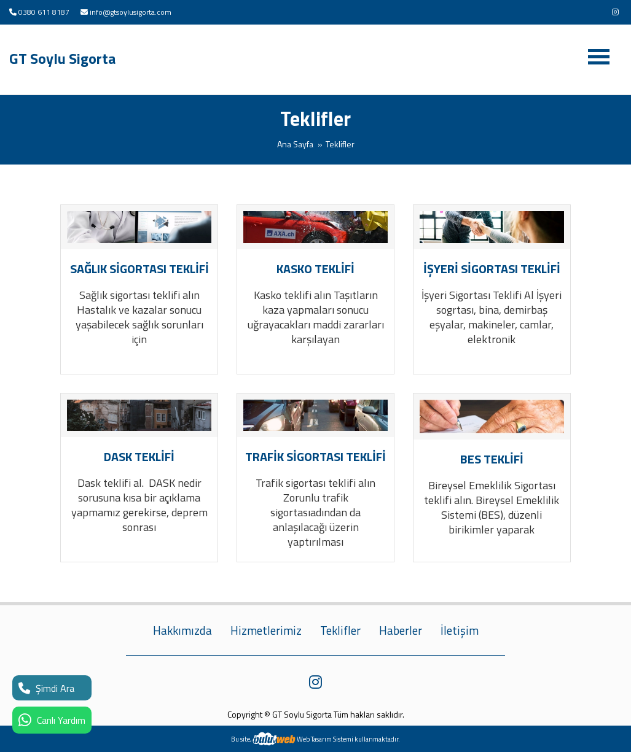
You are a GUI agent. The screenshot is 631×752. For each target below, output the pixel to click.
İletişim (460, 630)
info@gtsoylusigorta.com (130, 12)
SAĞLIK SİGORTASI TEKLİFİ (139, 268)
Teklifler (340, 630)
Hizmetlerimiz (266, 630)
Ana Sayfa (295, 144)
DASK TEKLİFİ (139, 456)
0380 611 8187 (43, 12)
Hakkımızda (182, 630)
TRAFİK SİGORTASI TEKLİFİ (315, 456)
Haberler (400, 630)
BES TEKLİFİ (491, 458)
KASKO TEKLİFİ (315, 268)
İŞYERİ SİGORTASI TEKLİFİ (491, 268)
